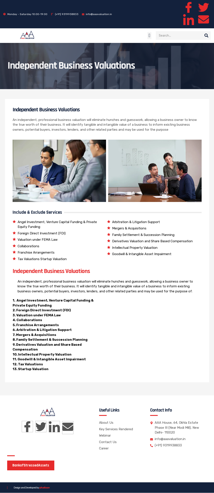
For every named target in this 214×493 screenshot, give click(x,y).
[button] (149, 35)
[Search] (206, 35)
